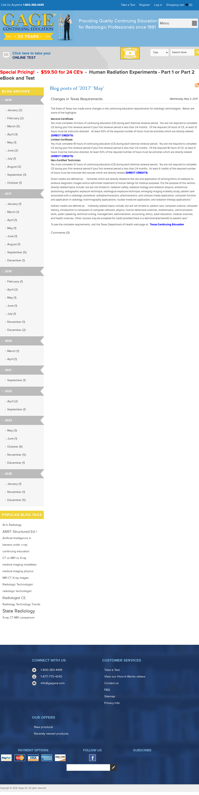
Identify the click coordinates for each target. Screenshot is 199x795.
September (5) (17, 252)
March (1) (13, 212)
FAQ (107, 690)
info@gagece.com (53, 683)
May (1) (11, 142)
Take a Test (128, 5)
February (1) (15, 281)
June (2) (12, 151)
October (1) (14, 183)
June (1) (12, 236)
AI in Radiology (12, 525)
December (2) (16, 330)
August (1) (13, 244)
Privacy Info (112, 703)
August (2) (14, 167)
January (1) (14, 204)
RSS (197, 85)
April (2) (12, 290)
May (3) (12, 430)
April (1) (12, 220)
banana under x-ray (14, 544)
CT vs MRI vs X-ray (14, 558)
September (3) (16, 175)
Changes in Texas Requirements (77, 99)
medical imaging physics (18, 571)
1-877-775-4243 (51, 677)
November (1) (16, 322)
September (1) (16, 380)
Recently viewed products (51, 734)
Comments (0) (60, 233)
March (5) (13, 126)
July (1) (11, 159)
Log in (158, 5)
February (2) (15, 118)
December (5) (16, 500)
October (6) (15, 447)
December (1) (16, 260)
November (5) (16, 455)
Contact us (111, 683)
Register (144, 5)
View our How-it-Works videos (124, 677)
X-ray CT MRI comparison (18, 617)
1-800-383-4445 (33, 5)
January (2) (14, 110)
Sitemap (109, 696)
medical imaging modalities (19, 564)
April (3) (12, 134)
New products (43, 727)
